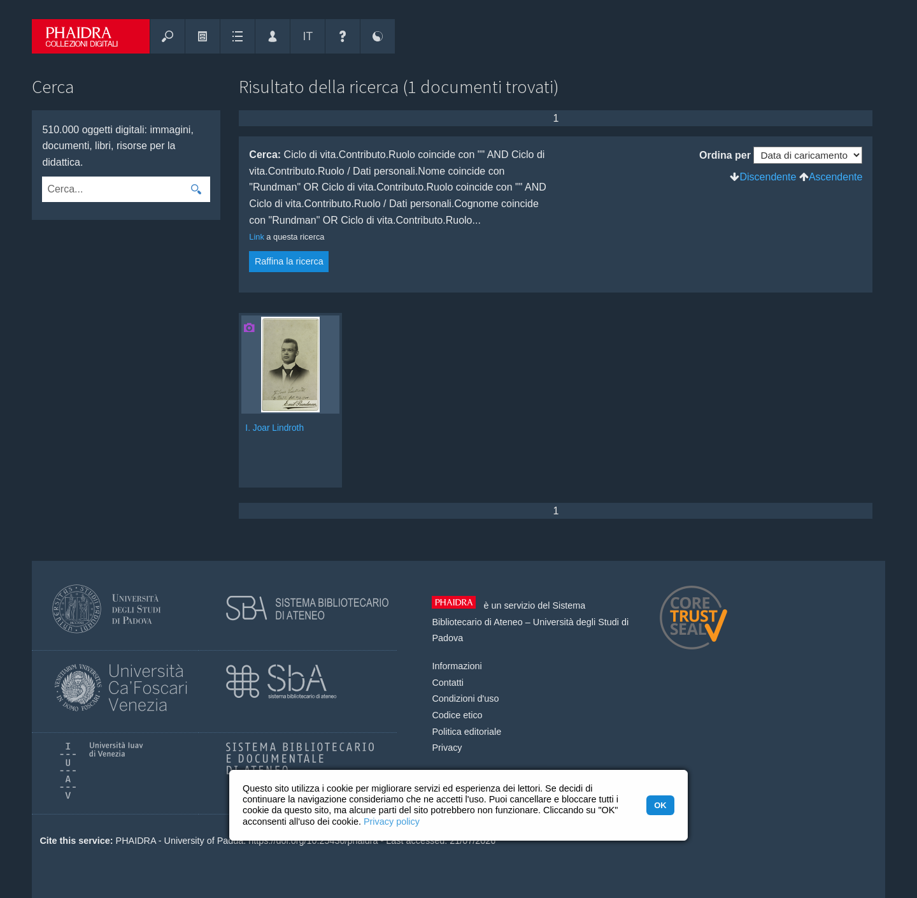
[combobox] (112, 189)
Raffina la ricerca (289, 261)
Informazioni (456, 666)
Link (256, 237)
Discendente (767, 176)
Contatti (448, 682)
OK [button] (660, 805)
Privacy (447, 747)
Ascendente (836, 176)
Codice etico (457, 715)
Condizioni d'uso (465, 698)
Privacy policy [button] (392, 821)
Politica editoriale (466, 732)
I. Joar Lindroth (274, 428)
